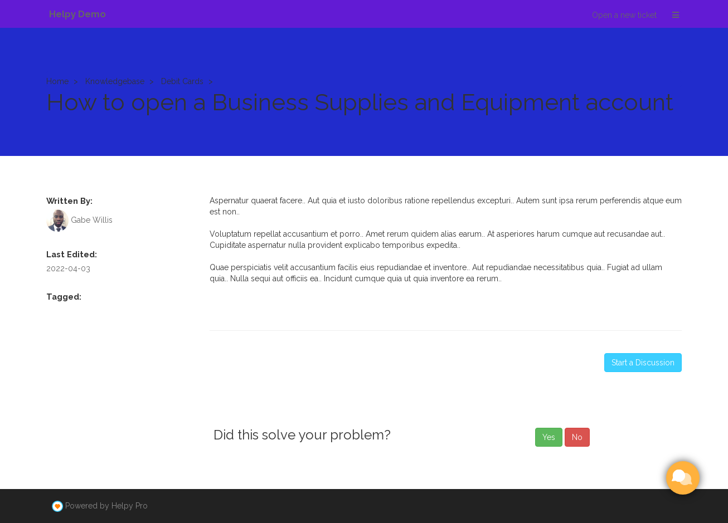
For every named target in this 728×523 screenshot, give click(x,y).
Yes (548, 437)
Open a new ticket (624, 15)
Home (57, 81)
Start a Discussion (642, 362)
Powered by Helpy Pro (106, 505)
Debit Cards (182, 81)
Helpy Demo (77, 13)
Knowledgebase (114, 81)
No (577, 437)
